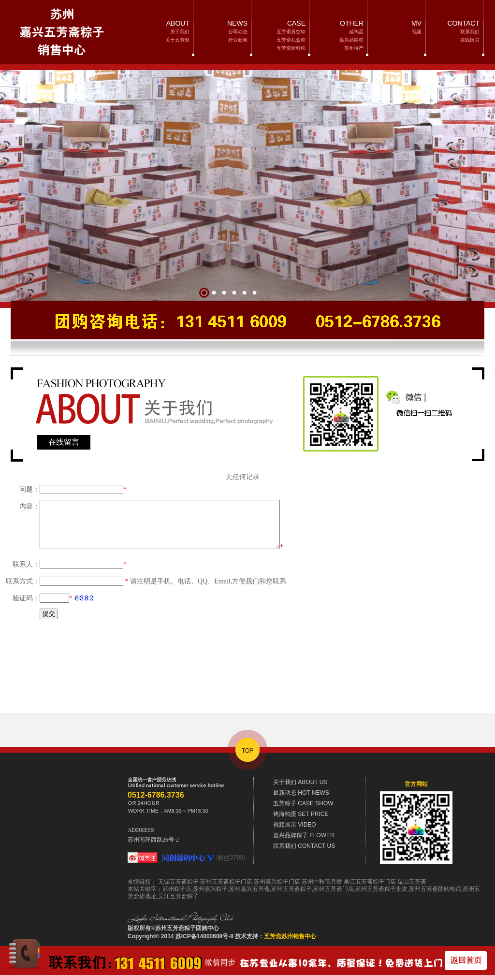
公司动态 (238, 31)
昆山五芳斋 (411, 881)
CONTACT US (304, 846)
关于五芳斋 (177, 40)
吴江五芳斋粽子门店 (370, 881)
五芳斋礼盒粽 (291, 40)
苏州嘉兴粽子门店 (277, 881)
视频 (417, 31)
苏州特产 (354, 48)
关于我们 (179, 31)
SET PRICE (300, 814)
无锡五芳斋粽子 (178, 881)
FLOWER (304, 835)
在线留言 (470, 40)
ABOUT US (300, 782)
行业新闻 (238, 40)
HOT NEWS (301, 792)
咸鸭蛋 (356, 31)
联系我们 (470, 31)
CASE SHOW (303, 803)
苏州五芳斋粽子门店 (226, 881)
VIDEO (294, 824)
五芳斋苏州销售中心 (290, 936)
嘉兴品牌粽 (351, 40)
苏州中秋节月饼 (322, 881)
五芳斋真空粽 (291, 31)
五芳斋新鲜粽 (291, 48)
